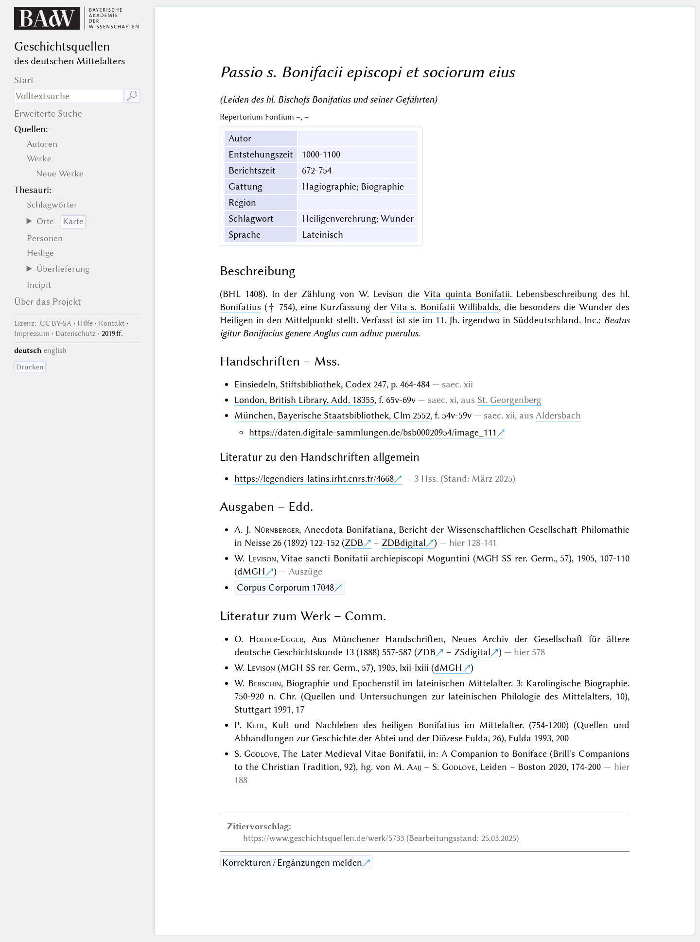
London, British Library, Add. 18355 (304, 399)
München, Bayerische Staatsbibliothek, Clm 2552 (332, 415)
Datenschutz (75, 333)
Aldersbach (558, 415)
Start (24, 80)
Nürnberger (276, 529)
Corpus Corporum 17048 (285, 587)
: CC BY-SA (42, 323)
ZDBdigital (404, 542)
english (55, 350)
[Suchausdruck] (68, 96)
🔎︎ (132, 96)
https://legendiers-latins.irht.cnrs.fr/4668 (314, 478)
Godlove (261, 753)
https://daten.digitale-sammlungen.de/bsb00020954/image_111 (373, 432)
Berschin (264, 683)
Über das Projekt (47, 301)
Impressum (32, 333)
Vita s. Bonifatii (422, 307)
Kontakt (111, 323)
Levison (262, 558)
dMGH (251, 571)
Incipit (39, 284)
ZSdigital (472, 652)
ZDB (354, 542)
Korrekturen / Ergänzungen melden (292, 862)
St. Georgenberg (509, 399)
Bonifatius (240, 307)
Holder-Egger (276, 639)
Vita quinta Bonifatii (467, 293)
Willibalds (478, 307)
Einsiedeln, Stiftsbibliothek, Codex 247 (310, 384)
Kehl (255, 725)
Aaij (414, 766)
